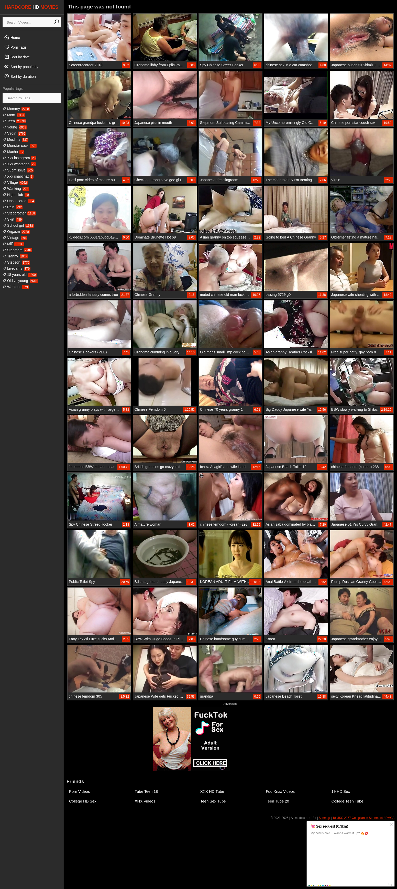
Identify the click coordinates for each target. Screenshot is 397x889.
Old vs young (20, 281)
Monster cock (20, 146)
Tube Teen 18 (146, 791)
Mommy (16, 109)
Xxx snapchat (18, 176)
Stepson (16, 262)
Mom (14, 115)
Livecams (16, 268)
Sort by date (17, 57)
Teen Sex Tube (213, 801)
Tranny (15, 256)
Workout (16, 287)
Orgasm (16, 232)
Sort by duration (20, 76)
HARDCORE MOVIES (31, 7)
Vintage (15, 238)
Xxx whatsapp (19, 164)
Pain (13, 207)
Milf (13, 244)
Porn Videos (79, 791)
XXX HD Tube (212, 791)
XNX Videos (145, 801)
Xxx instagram (19, 158)
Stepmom (17, 250)
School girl (18, 225)
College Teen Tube (347, 801)
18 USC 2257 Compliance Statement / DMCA (363, 818)
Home (12, 37)
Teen (14, 121)
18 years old (20, 275)
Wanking (16, 189)
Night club (16, 195)
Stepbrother (19, 213)
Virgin (14, 133)
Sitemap (324, 818)
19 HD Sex (341, 791)
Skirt (13, 219)
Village (15, 182)
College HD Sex (82, 801)
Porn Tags (15, 47)
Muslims (15, 139)
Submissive (18, 170)
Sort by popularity (21, 66)
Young (15, 127)
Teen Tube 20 (277, 801)
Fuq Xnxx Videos (280, 791)
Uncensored (19, 201)
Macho (13, 152)
